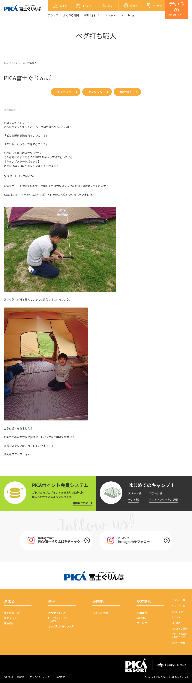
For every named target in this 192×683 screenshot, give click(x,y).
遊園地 (98, 601)
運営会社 (21, 677)
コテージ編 (155, 493)
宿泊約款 (60, 677)
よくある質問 (71, 15)
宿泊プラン (10, 618)
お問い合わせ (91, 15)
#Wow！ (126, 92)
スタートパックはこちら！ (22, 176)
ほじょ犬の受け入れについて (179, 636)
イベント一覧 (178, 600)
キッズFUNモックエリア (61, 627)
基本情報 (144, 601)
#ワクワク (64, 92)
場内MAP (142, 618)
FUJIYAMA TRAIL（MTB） (58, 619)
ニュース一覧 (178, 606)
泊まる (9, 601)
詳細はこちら (80, 503)
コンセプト (143, 623)
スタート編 (134, 493)
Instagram (110, 15)
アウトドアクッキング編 (163, 499)
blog (131, 15)
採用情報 (8, 677)
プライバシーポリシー (40, 677)
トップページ (10, 63)
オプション (177, 611)
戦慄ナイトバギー (58, 613)
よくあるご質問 (179, 628)
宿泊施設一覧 (12, 613)
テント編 (133, 499)
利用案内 (141, 613)
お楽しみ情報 (100, 613)
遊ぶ (52, 601)
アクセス (53, 15)
